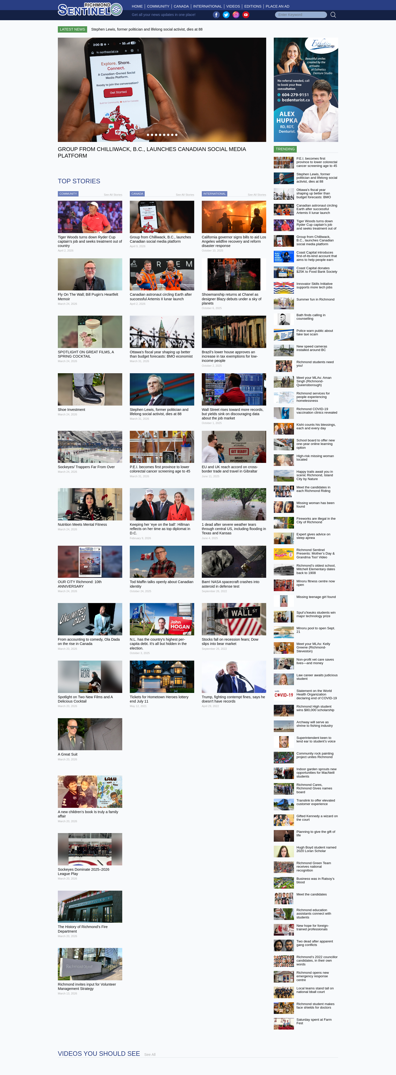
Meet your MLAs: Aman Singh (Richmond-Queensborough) (314, 381)
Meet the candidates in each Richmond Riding (313, 489)
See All (150, 1055)
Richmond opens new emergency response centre (312, 976)
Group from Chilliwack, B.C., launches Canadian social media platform (315, 240)
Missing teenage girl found (316, 597)
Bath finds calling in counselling (311, 317)
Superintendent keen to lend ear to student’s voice (316, 739)
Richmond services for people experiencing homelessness (313, 397)
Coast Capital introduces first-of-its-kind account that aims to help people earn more (316, 258)
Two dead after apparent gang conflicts (314, 943)
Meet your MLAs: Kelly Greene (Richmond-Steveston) (313, 647)
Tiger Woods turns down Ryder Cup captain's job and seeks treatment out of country (316, 226)
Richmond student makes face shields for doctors (315, 1006)
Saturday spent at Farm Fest (314, 1021)
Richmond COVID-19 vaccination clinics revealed (316, 411)
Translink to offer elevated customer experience (315, 802)
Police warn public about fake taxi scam (314, 332)
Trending (285, 149)
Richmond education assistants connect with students (313, 913)
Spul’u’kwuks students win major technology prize (316, 614)
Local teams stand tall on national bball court (315, 990)
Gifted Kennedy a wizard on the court (317, 818)
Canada (181, 6)
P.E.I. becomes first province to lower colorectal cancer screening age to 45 (316, 162)
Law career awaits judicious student (317, 677)
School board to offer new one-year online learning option (315, 443)
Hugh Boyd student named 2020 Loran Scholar (316, 849)
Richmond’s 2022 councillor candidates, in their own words (317, 960)
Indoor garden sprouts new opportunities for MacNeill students (316, 772)
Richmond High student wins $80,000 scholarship (315, 708)
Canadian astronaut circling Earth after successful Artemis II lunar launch (316, 209)
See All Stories (113, 194)
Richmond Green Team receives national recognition (313, 866)
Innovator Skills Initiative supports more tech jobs (314, 285)
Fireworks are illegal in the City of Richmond (316, 520)
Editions (252, 6)
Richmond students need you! (315, 364)
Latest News (72, 29)
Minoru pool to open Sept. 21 (315, 630)
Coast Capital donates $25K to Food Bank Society (316, 270)
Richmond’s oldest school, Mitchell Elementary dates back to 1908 (316, 569)
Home (138, 6)
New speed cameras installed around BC (311, 348)
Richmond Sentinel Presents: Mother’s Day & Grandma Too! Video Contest (315, 555)
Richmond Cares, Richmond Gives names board (314, 788)
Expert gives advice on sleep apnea (313, 536)
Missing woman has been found (315, 505)
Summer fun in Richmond (315, 299)
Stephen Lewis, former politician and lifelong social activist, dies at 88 (316, 177)
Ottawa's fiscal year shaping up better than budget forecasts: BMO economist (313, 195)
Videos (233, 6)
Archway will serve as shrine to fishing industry (314, 724)
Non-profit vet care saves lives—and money (315, 661)
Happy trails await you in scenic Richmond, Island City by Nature (314, 475)
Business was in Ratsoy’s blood (315, 880)
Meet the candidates (311, 894)
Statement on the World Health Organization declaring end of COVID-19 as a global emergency (316, 696)
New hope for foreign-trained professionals (312, 927)
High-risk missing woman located (315, 458)
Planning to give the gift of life (315, 833)
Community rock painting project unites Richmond (315, 755)
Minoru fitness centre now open (315, 583)
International (207, 6)
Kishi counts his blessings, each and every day (316, 426)
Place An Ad (277, 6)
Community (158, 6)
